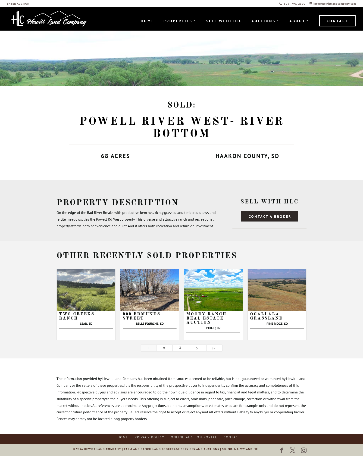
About (297, 21)
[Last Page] (214, 348)
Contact (337, 21)
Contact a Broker (270, 216)
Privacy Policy (149, 437)
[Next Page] (198, 348)
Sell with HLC (224, 21)
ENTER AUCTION (18, 3)
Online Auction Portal (194, 437)
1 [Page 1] (148, 348)
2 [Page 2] (164, 348)
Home (147, 21)
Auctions (263, 21)
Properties (177, 21)
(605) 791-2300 (295, 3)
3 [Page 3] (180, 348)
